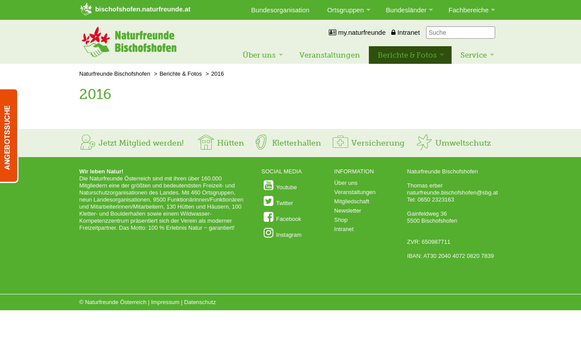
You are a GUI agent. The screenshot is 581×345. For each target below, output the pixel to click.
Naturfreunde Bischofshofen (114, 73)
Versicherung (367, 143)
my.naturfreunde (357, 32)
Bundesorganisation (280, 10)
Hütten (220, 143)
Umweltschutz (453, 143)
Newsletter (347, 210)
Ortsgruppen (345, 10)
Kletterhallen (286, 143)
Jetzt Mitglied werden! (131, 143)
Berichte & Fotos (407, 55)
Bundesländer (406, 10)
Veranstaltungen (329, 55)
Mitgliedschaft (351, 201)
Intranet (405, 32)
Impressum (165, 302)
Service (473, 55)
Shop (340, 220)
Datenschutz (200, 302)
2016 (217, 73)
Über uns (259, 55)
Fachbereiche (469, 10)
